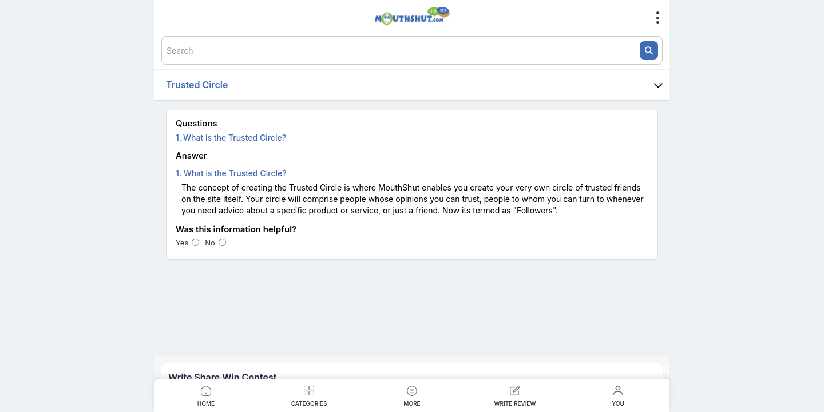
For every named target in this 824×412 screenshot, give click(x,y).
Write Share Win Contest (222, 377)
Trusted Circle (418, 85)
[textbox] (412, 50)
